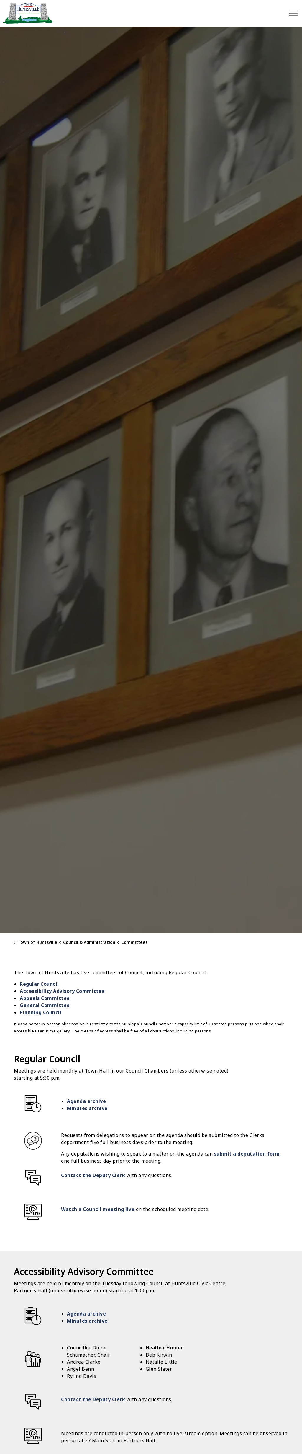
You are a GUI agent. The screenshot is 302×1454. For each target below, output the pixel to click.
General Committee (45, 1005)
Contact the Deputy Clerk (93, 1175)
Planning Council (40, 1012)
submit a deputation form (247, 1154)
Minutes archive (87, 1108)
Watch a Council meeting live (97, 1209)
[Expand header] (293, 13)
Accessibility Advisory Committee (62, 991)
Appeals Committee (45, 998)
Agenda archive (86, 1101)
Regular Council (39, 984)
